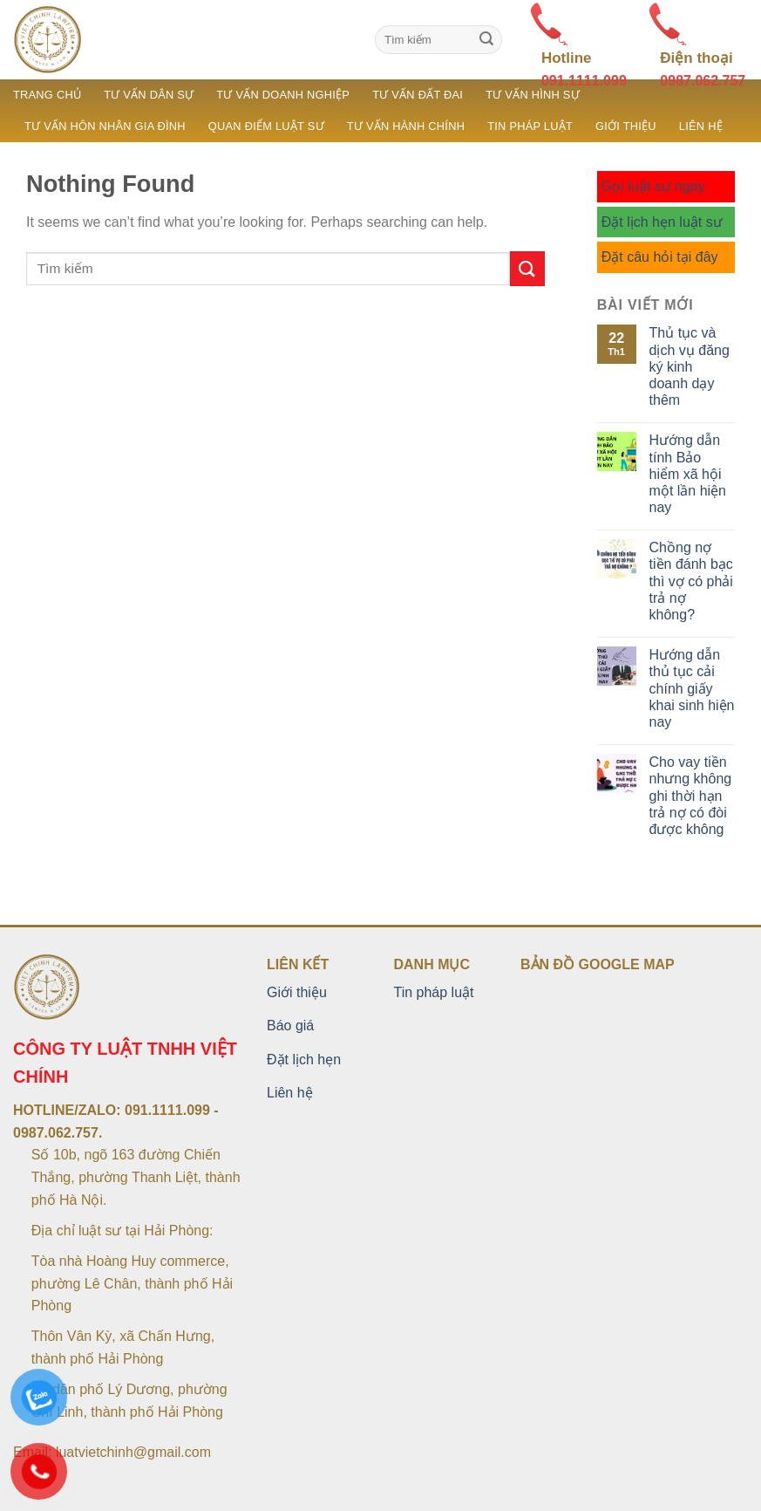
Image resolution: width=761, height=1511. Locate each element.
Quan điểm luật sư (266, 126)
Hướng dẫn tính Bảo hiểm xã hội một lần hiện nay (687, 474)
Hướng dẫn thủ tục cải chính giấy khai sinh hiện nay (692, 688)
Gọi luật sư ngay (653, 186)
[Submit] (486, 40)
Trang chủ (47, 94)
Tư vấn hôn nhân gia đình (105, 126)
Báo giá (290, 1025)
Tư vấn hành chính (406, 126)
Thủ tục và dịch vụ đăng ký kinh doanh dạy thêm (689, 366)
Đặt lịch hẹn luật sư (662, 222)
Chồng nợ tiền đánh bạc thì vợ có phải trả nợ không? (691, 581)
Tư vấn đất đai (417, 94)
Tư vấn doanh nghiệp (283, 94)
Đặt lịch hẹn (304, 1059)
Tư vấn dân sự (149, 94)
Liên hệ (701, 126)
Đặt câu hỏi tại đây (659, 257)
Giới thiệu (625, 126)
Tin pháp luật (530, 126)
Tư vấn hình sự (533, 94)
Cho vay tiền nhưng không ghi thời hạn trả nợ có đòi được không (690, 796)
